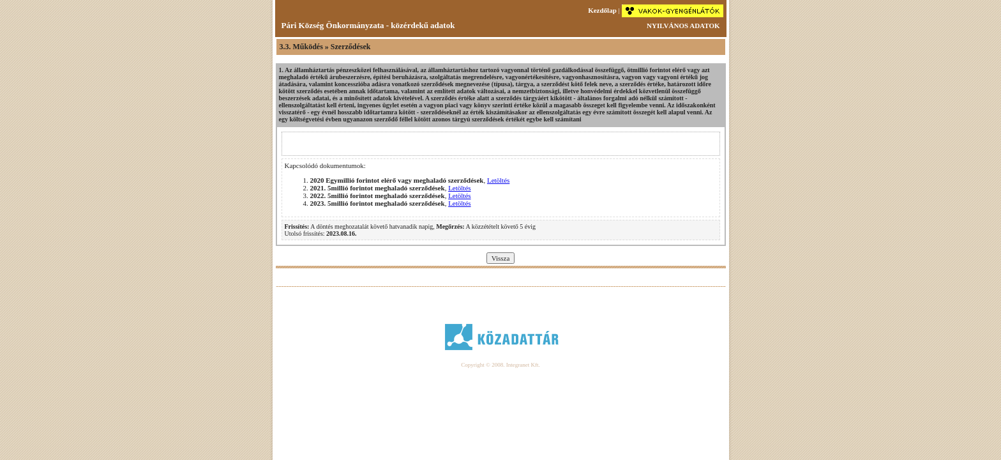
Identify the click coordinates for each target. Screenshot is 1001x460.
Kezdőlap (602, 10)
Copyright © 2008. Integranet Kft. (500, 365)
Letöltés (498, 180)
